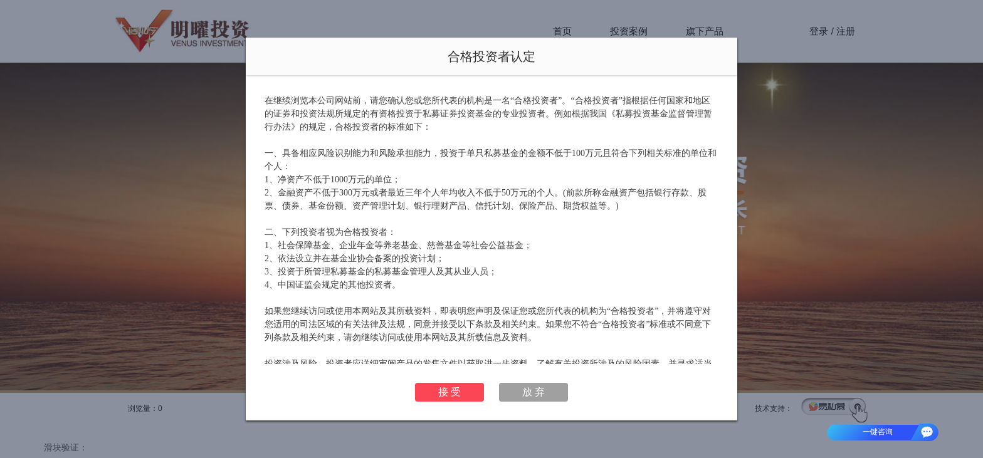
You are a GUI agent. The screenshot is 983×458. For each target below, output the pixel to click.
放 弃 (533, 392)
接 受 (449, 392)
